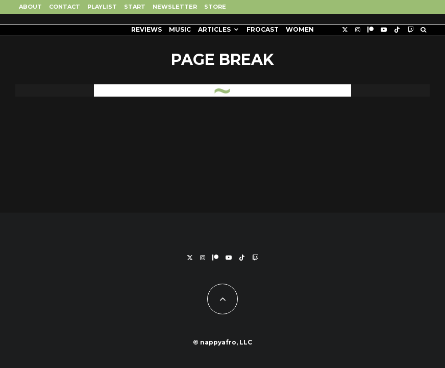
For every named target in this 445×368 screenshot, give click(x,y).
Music (180, 29)
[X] (345, 30)
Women (300, 29)
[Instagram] (358, 30)
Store (215, 6)
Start (134, 6)
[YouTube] (383, 30)
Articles (214, 29)
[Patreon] (370, 30)
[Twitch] (410, 30)
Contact (64, 6)
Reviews (146, 29)
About (30, 6)
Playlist (102, 6)
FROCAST (262, 29)
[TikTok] (397, 30)
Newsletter (175, 6)
